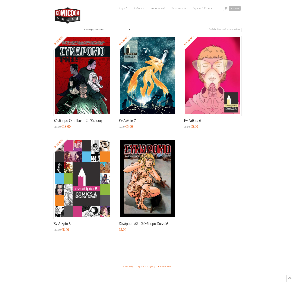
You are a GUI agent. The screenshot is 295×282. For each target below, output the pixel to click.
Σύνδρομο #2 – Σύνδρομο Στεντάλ (144, 224)
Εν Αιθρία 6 (192, 120)
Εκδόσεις (128, 267)
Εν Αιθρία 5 (62, 224)
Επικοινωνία (165, 267)
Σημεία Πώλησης (146, 267)
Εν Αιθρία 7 (127, 120)
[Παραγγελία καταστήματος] (106, 29)
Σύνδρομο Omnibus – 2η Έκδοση (77, 120)
